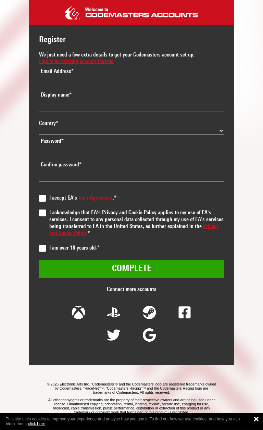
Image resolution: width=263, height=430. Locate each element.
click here (37, 423)
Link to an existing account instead (76, 61)
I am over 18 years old (72, 248)
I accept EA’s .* (82, 198)
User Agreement (95, 198)
